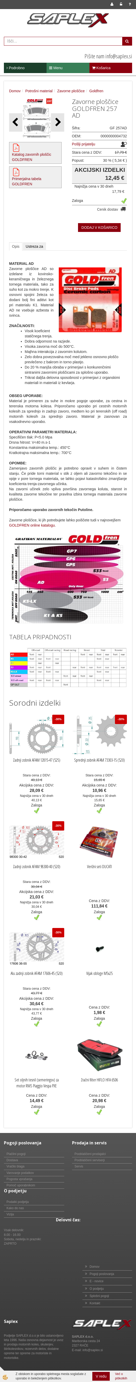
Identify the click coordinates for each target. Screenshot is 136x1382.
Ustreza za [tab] (34, 246)
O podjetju (97, 1289)
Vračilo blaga (15, 1166)
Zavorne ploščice (71, 91)
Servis (79, 1166)
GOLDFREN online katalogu (32, 525)
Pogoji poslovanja (102, 1274)
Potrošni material (39, 91)
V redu (101, 1376)
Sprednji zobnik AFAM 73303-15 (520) (99, 760)
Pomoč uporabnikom (21, 1185)
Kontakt (95, 1303)
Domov (15, 91)
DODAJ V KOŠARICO (99, 227)
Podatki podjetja (18, 1202)
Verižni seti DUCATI (99, 866)
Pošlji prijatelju (83, 144)
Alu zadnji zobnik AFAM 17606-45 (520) (37, 973)
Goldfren (96, 91)
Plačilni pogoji (16, 1154)
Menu (55, 68)
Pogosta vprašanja (19, 1179)
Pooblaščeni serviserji (90, 1160)
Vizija (10, 1214)
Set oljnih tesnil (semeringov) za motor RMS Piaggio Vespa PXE (37, 1083)
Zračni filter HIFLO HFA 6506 (99, 1080)
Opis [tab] (16, 246)
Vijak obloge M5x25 (99, 973)
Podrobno (16, 68)
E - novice (96, 1281)
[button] (57, 122)
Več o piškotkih (121, 1376)
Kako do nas (15, 1208)
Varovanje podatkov (20, 1173)
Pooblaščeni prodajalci (90, 1154)
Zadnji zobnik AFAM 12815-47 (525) (36, 760)
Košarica (101, 68)
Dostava (12, 1160)
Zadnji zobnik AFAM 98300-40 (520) (36, 866)
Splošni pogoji (99, 1296)
